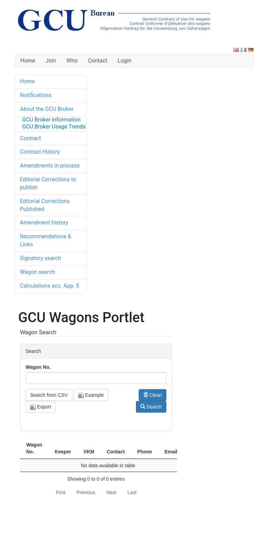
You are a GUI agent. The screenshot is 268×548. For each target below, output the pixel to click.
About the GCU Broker (47, 109)
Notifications (36, 95)
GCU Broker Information (51, 119)
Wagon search (37, 272)
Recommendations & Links (45, 240)
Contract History (40, 151)
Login (124, 60)
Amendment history (44, 222)
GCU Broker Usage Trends (53, 126)
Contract (30, 138)
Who (71, 60)
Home (27, 60)
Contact (97, 60)
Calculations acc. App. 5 (49, 285)
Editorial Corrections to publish (48, 183)
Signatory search (40, 258)
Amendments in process (50, 165)
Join (51, 60)
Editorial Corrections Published (45, 205)
